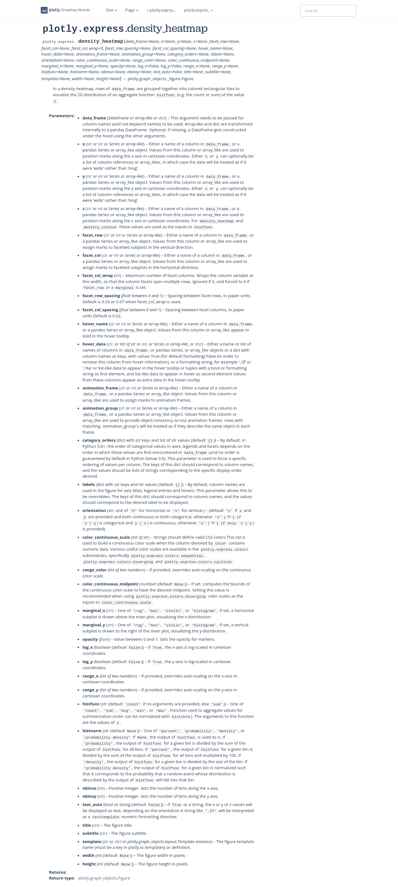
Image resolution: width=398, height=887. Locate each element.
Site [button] (111, 9)
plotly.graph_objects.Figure (104, 878)
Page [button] (131, 9)
